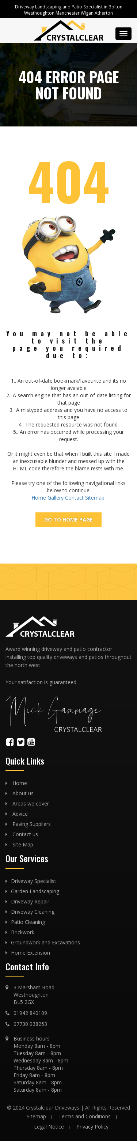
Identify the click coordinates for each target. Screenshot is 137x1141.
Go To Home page (68, 519)
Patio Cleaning (28, 921)
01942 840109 (30, 1012)
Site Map (22, 844)
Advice (20, 813)
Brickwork (22, 932)
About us (23, 793)
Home (38, 497)
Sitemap (94, 497)
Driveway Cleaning (32, 911)
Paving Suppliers (31, 823)
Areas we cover (30, 803)
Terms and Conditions (84, 1116)
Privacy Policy (92, 1126)
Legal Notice (49, 1126)
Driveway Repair (30, 901)
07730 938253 (30, 1023)
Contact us (25, 834)
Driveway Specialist (33, 880)
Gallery (55, 497)
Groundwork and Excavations (45, 942)
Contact (74, 497)
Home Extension (30, 952)
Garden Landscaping (35, 891)
